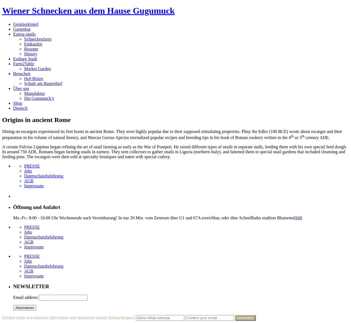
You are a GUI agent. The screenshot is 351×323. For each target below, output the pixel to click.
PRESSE (32, 166)
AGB (28, 180)
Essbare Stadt (25, 58)
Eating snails (24, 34)
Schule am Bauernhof (43, 83)
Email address (25, 297)
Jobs (28, 171)
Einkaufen (33, 44)
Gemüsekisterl (25, 24)
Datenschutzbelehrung (43, 176)
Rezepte (31, 49)
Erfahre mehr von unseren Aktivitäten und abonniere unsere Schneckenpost (68, 317)
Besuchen (21, 73)
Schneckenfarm (38, 39)
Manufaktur (34, 93)
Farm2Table (23, 63)
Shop (17, 103)
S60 (298, 218)
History (30, 54)
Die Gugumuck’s (39, 98)
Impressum (34, 185)
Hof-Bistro (33, 78)
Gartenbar (22, 29)
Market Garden (37, 68)
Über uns (21, 88)
